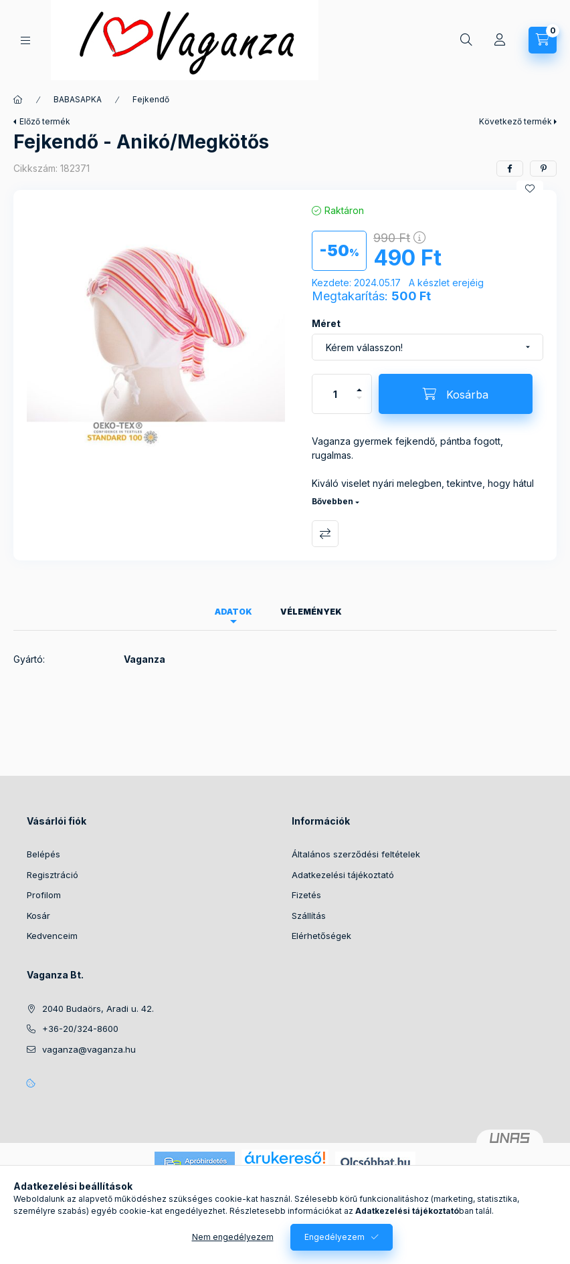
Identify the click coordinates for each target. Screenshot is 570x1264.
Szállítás (309, 915)
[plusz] (359, 384)
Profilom (44, 894)
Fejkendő (150, 99)
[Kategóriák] (25, 40)
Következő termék (515, 121)
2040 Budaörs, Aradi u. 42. (98, 1008)
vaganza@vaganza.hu (89, 1049)
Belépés (43, 854)
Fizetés (306, 894)
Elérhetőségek (321, 935)
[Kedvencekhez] (529, 189)
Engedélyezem (334, 1237)
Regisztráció (52, 874)
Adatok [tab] (233, 612)
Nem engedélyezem (233, 1237)
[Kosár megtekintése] (543, 40)
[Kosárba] (456, 394)
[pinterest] (543, 169)
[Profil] (499, 40)
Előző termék (44, 121)
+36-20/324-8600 (80, 1028)
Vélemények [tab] (311, 612)
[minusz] (359, 403)
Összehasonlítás (325, 533)
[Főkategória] (18, 100)
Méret (326, 323)
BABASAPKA (78, 99)
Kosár (38, 915)
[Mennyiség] (335, 394)
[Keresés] (466, 40)
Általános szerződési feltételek (356, 854)
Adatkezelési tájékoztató (343, 874)
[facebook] (509, 169)
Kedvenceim (52, 935)
